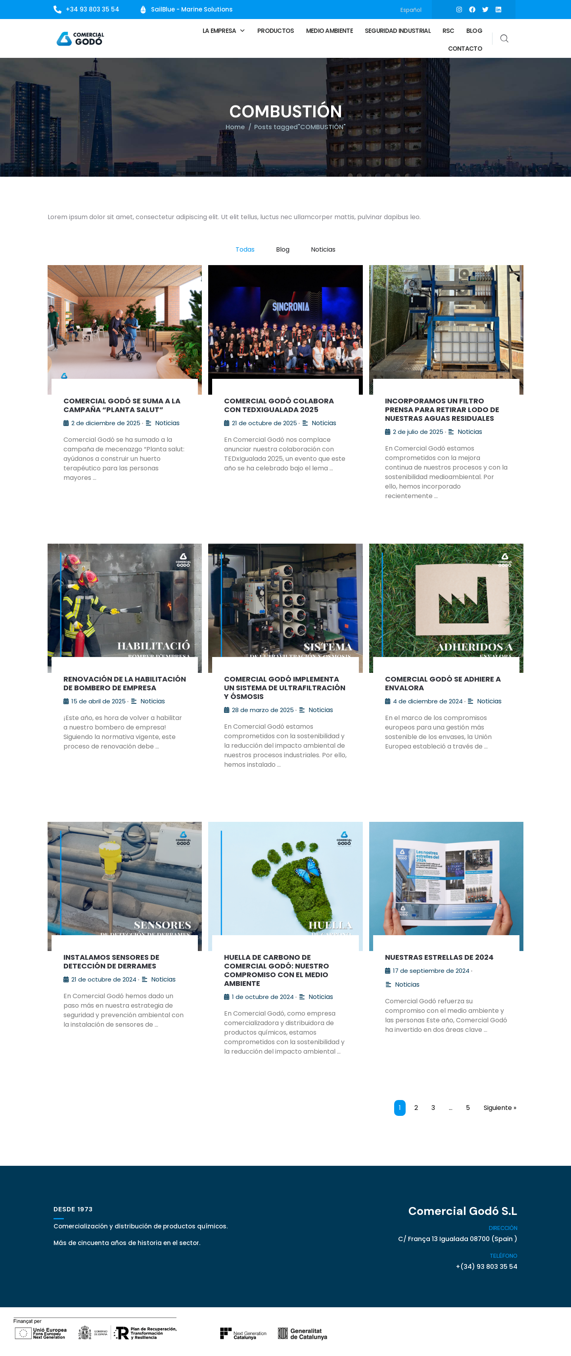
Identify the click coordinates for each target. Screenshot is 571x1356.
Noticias (323, 248)
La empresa (224, 30)
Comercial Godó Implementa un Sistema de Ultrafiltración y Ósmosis (284, 686)
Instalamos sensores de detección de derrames (111, 960)
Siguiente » (500, 1106)
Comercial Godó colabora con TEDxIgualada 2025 (279, 404)
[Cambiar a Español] (411, 9)
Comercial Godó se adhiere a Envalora (443, 682)
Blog (474, 30)
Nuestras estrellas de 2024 (439, 956)
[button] (224, 30)
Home (235, 125)
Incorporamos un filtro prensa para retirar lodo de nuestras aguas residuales (442, 408)
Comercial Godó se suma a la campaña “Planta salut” (121, 404)
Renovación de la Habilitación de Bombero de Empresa (124, 682)
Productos (275, 30)
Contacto (465, 48)
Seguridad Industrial (398, 30)
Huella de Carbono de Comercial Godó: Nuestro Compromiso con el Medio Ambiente (276, 969)
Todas (245, 248)
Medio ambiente (329, 30)
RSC (448, 30)
